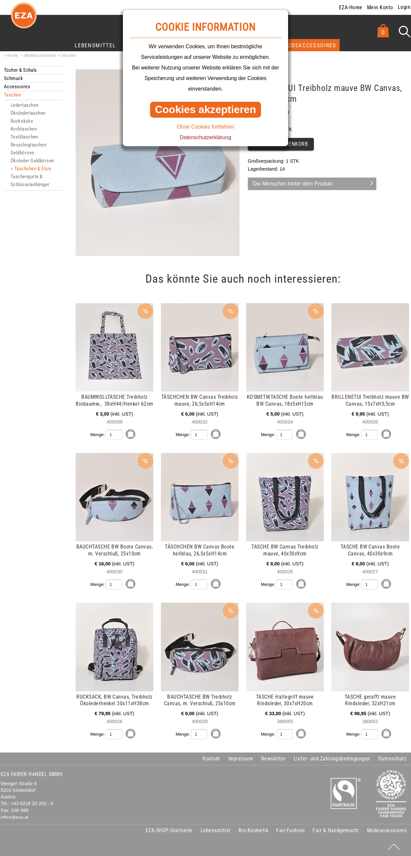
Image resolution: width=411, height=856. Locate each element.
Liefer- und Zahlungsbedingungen (332, 758)
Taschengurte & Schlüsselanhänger (30, 180)
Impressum (240, 758)
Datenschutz (392, 758)
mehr (90, 306)
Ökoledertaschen (28, 113)
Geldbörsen (22, 153)
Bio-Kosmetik (254, 830)
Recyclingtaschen (28, 145)
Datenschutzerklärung (205, 137)
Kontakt (211, 758)
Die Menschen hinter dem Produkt (293, 183)
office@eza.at (14, 816)
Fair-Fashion (290, 830)
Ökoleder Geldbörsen (32, 161)
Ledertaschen (24, 105)
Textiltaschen (24, 137)
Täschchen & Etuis (33, 169)
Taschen (68, 55)
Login (404, 7)
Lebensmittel (95, 45)
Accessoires (17, 87)
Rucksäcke (22, 121)
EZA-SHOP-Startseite (169, 830)
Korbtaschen (24, 129)
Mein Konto (380, 7)
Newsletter (273, 758)
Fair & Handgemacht (336, 830)
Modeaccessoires (309, 45)
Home (12, 55)
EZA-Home (350, 7)
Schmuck (13, 78)
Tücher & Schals (20, 70)
